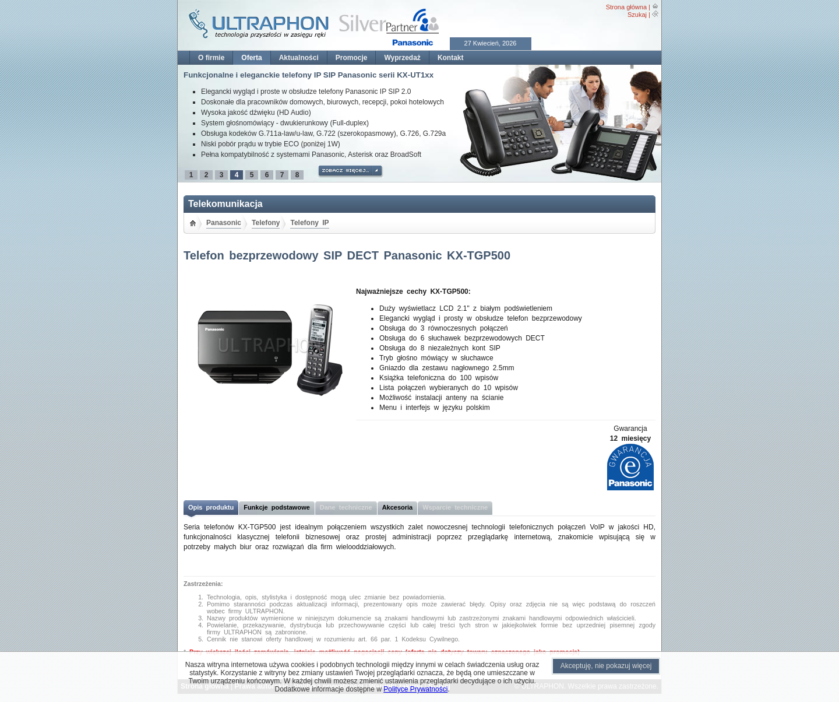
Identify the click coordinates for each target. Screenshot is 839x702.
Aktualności (299, 58)
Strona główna (626, 6)
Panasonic (223, 223)
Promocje (352, 58)
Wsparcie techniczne (455, 507)
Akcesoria (397, 507)
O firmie (211, 58)
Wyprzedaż (402, 58)
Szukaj (637, 14)
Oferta (251, 58)
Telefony (266, 223)
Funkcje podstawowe (277, 507)
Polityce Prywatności (415, 689)
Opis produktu (211, 507)
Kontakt (451, 58)
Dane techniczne (346, 507)
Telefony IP (309, 223)
